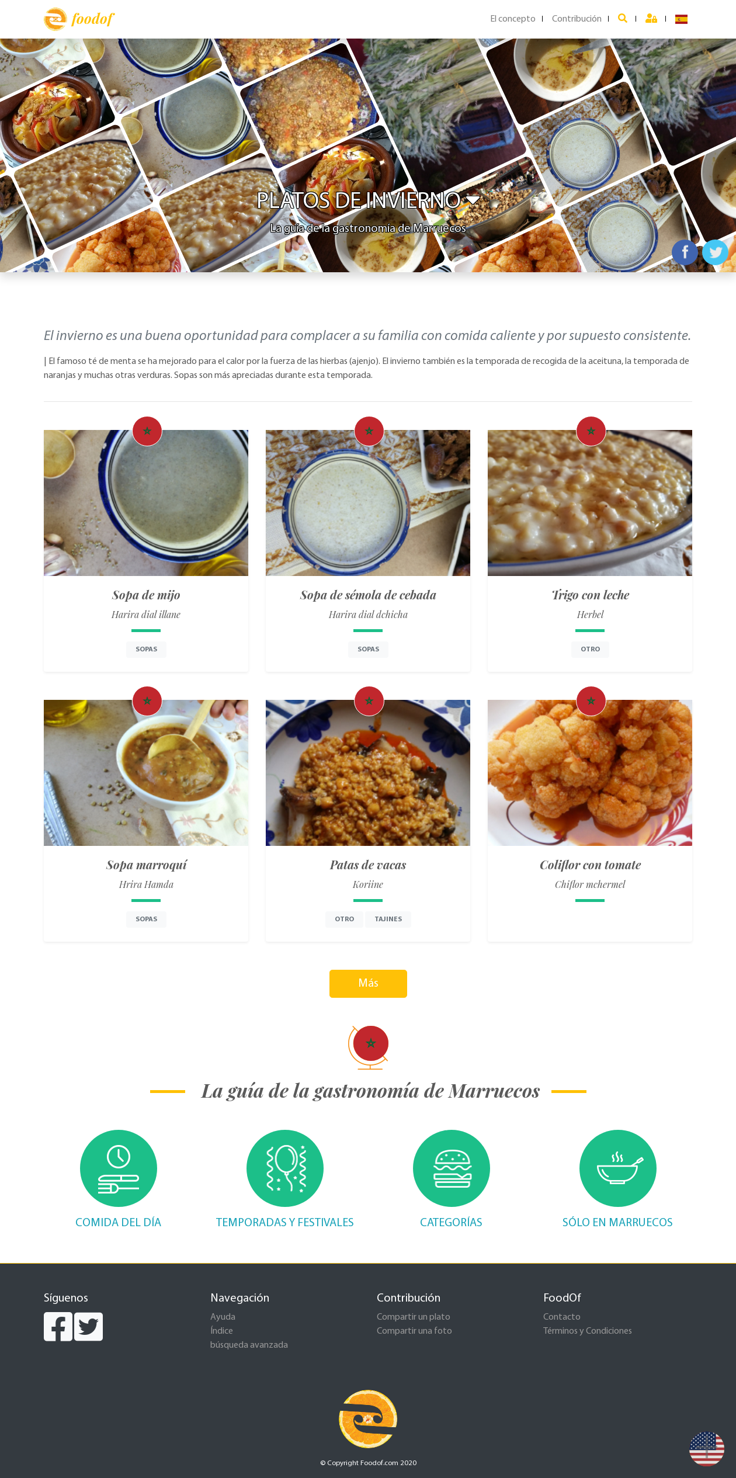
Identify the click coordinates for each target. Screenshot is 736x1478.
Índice (221, 1331)
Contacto (562, 1317)
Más (368, 984)
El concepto (513, 19)
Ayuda (222, 1317)
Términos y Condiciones (587, 1331)
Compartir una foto (414, 1331)
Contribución (577, 19)
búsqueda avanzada (249, 1345)
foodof (78, 19)
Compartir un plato (413, 1317)
